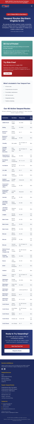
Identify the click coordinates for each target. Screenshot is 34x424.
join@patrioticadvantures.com (9, 408)
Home (2, 374)
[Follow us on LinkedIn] (4, 369)
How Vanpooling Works (6, 379)
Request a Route (17, 350)
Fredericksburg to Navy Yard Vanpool (9, 387)
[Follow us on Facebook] (2, 369)
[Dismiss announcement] (32, 2)
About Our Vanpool (5, 378)
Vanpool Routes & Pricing (6, 376)
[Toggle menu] (31, 6)
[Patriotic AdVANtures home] (5, 6)
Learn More (7, 73)
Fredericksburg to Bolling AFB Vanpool (9, 389)
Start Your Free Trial (17, 346)
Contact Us (3, 381)
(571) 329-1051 (6, 406)
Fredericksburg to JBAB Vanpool (8, 390)
